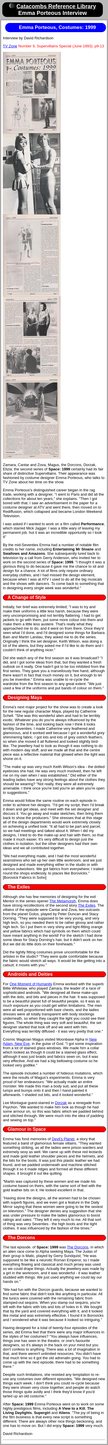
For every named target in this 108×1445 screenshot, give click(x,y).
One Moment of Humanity (31, 984)
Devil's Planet (63, 1139)
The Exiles (87, 905)
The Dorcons (77, 1247)
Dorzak (61, 1103)
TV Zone (10, 46)
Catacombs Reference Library (56, 6)
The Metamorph (63, 901)
